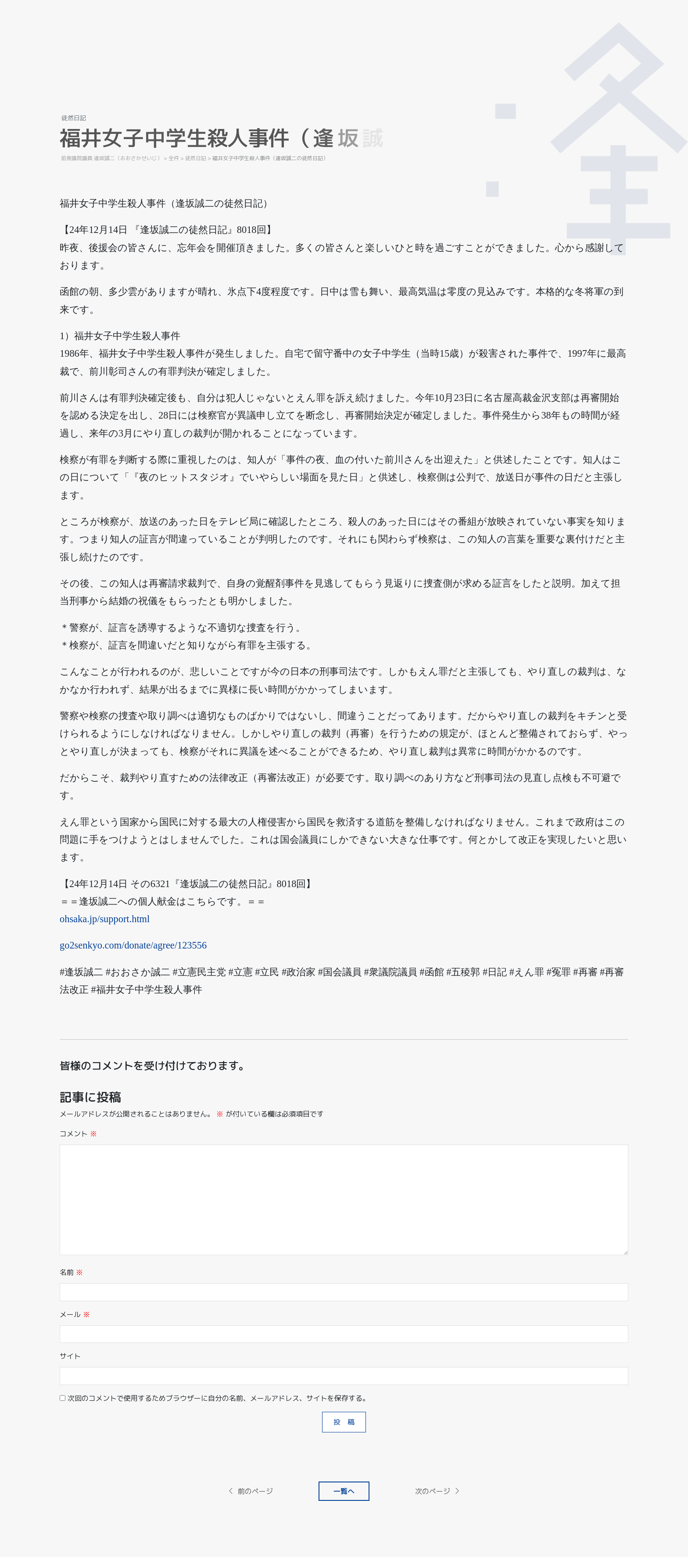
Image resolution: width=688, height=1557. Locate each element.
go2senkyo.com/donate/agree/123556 (133, 945)
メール (75, 1314)
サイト (70, 1356)
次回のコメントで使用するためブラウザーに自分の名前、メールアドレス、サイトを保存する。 (218, 1398)
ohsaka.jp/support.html (105, 918)
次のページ (438, 1491)
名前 (71, 1272)
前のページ (250, 1491)
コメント (78, 1133)
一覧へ (344, 1491)
